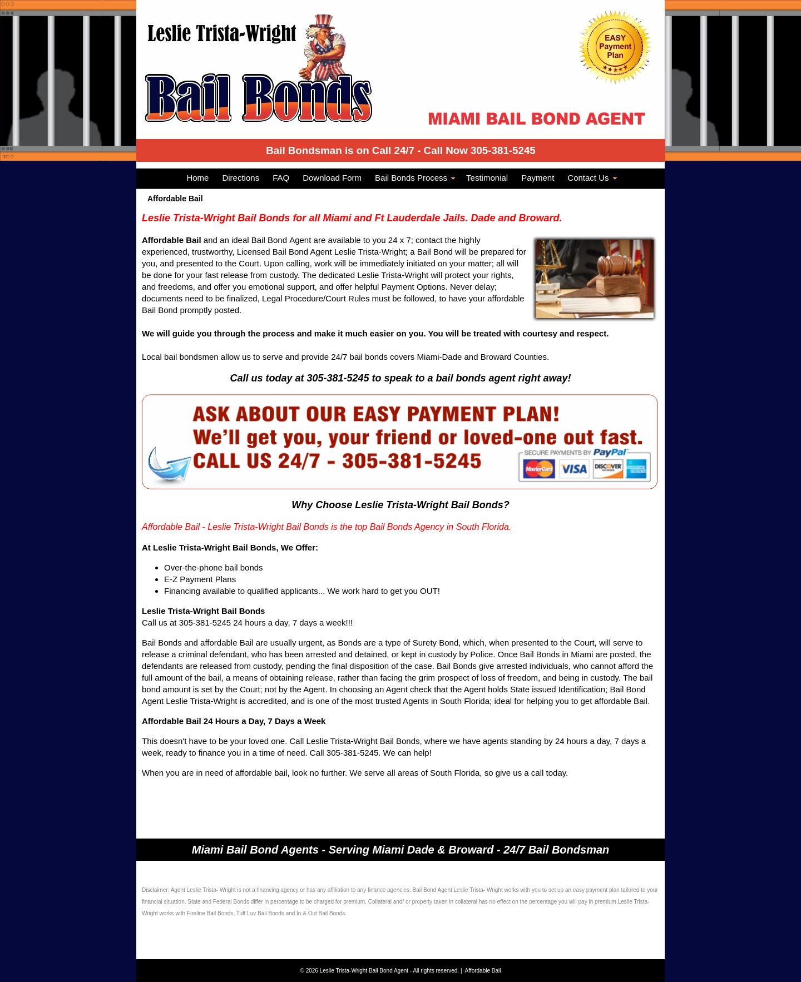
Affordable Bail (483, 971)
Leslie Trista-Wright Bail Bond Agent (365, 971)
